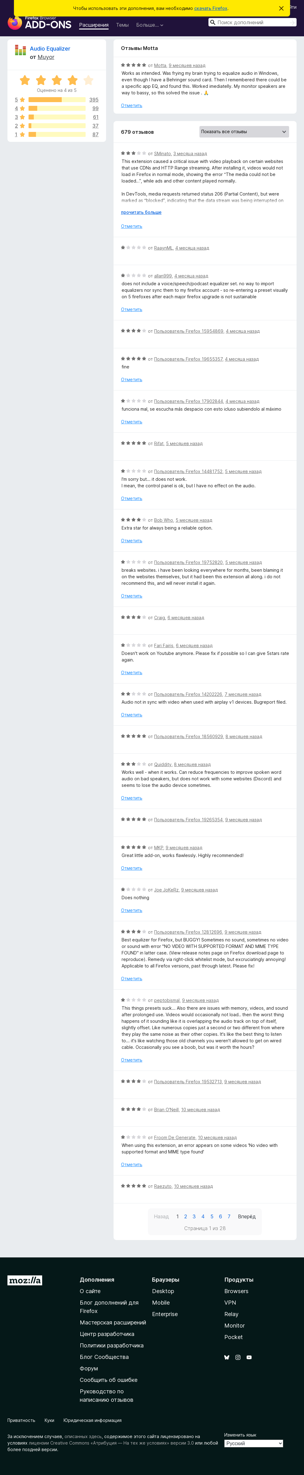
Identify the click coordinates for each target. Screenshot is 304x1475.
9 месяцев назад (187, 65)
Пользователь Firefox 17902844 (188, 401)
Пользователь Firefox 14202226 (188, 694)
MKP (158, 847)
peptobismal (167, 1000)
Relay (231, 1314)
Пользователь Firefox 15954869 (188, 331)
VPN (230, 1302)
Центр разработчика (107, 1334)
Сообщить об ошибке (108, 1380)
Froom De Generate (174, 1137)
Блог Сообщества (104, 1357)
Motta (160, 65)
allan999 (163, 275)
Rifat (158, 443)
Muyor (46, 57)
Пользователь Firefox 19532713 (188, 1081)
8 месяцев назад (244, 736)
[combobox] (252, 22)
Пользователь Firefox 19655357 (188, 359)
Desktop (163, 1291)
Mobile (161, 1302)
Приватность (21, 1420)
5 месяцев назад (184, 443)
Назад (161, 1216)
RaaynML (163, 247)
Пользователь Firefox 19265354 (188, 819)
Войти (290, 7)
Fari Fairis (163, 645)
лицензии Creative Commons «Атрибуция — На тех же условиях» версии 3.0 (111, 1443)
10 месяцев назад (200, 1109)
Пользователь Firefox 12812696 (188, 932)
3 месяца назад (190, 153)
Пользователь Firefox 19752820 (188, 562)
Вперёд (247, 1216)
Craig (159, 617)
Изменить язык (240, 1434)
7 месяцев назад (243, 694)
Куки (49, 1420)
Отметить (131, 105)
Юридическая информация (93, 1420)
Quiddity (163, 764)
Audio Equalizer (50, 48)
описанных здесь (83, 1436)
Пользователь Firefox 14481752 (188, 471)
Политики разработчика (112, 1345)
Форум (89, 1368)
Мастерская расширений (113, 1322)
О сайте (90, 1291)
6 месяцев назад (186, 617)
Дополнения (97, 1279)
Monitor (234, 1325)
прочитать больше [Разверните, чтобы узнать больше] (141, 212)
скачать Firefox (210, 8)
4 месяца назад (192, 247)
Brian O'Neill (166, 1109)
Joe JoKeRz (166, 889)
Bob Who (163, 520)
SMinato (162, 153)
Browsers (236, 1291)
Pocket (233, 1337)
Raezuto (163, 1186)
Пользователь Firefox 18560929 (188, 736)
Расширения (94, 25)
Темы (122, 25)
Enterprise (165, 1314)
